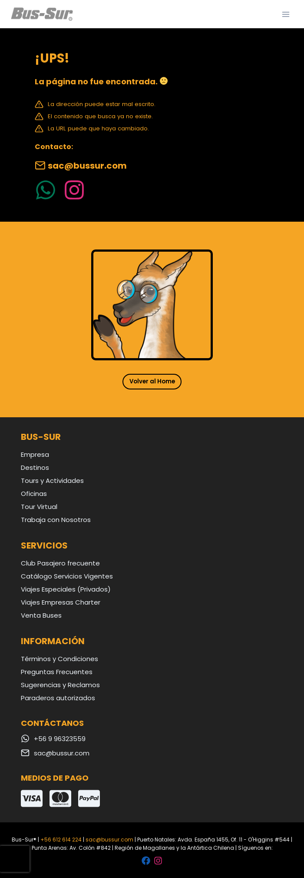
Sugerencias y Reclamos (60, 684)
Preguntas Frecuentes (57, 671)
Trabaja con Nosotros (56, 519)
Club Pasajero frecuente (60, 563)
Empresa (35, 454)
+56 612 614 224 (61, 839)
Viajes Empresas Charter (60, 602)
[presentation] (15, 859)
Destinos (35, 467)
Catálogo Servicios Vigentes (67, 576)
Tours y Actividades (52, 480)
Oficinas (34, 493)
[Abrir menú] (286, 14)
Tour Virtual (39, 506)
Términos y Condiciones (59, 658)
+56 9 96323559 (60, 738)
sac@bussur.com (87, 166)
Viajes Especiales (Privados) (66, 589)
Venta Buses (41, 615)
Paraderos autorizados (58, 697)
